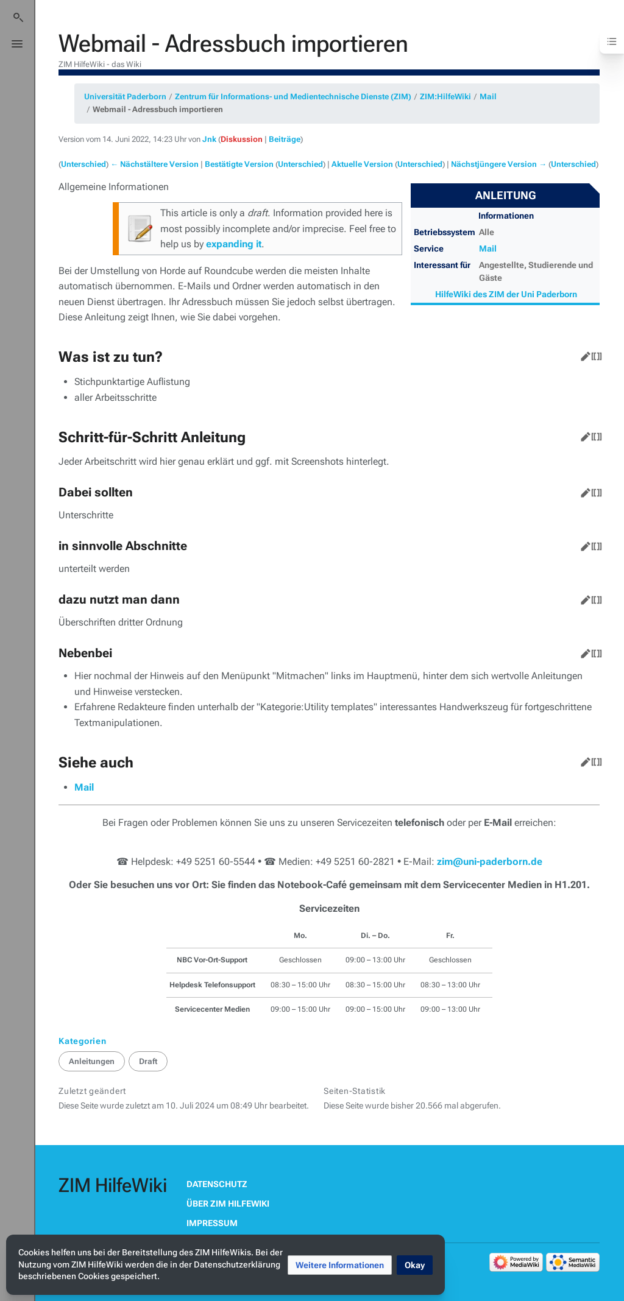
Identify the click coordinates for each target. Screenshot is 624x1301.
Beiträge (284, 139)
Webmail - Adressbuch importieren (158, 109)
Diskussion (242, 139)
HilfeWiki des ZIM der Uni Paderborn (506, 294)
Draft (148, 1061)
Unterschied (83, 164)
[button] (340, 1265)
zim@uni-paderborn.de (489, 861)
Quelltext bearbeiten (594, 353)
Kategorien (82, 1041)
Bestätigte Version (239, 164)
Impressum (212, 1223)
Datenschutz (216, 1184)
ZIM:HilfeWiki (445, 96)
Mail (488, 96)
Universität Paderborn (125, 96)
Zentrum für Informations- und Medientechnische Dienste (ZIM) (293, 96)
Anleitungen (92, 1061)
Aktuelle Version (362, 164)
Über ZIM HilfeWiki (227, 1203)
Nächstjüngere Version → (499, 164)
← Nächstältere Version (154, 164)
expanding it (233, 244)
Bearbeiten (583, 353)
